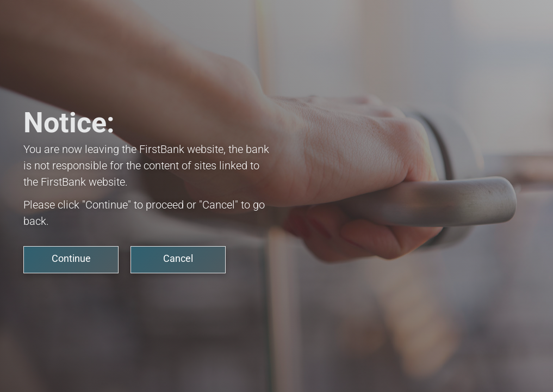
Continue (71, 258)
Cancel (178, 258)
